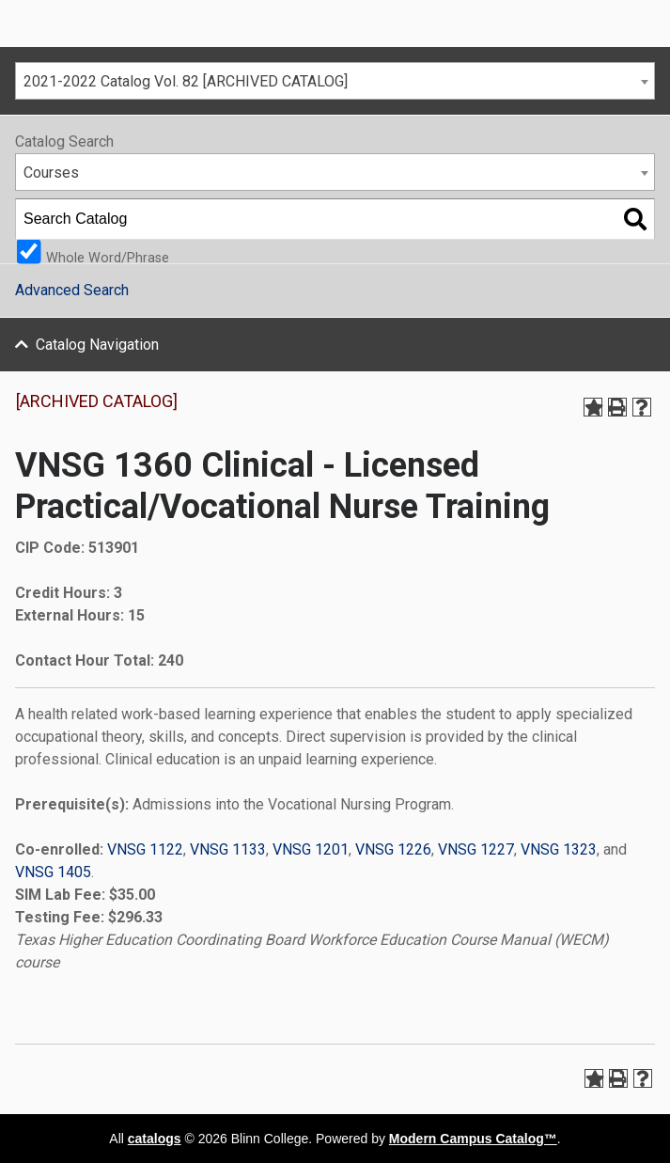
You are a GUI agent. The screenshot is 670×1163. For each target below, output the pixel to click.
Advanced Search (72, 290)
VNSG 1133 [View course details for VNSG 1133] (228, 849)
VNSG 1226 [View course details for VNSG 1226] (393, 849)
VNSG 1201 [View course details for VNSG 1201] (311, 849)
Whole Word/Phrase (107, 257)
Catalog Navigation (97, 345)
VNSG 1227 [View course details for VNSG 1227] (476, 849)
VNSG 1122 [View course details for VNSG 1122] (145, 849)
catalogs (154, 1138)
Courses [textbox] (51, 172)
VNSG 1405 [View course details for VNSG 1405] (53, 872)
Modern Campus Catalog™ (473, 1138)
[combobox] (335, 81)
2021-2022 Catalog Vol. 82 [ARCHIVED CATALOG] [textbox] (185, 81)
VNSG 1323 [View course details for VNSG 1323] (559, 849)
